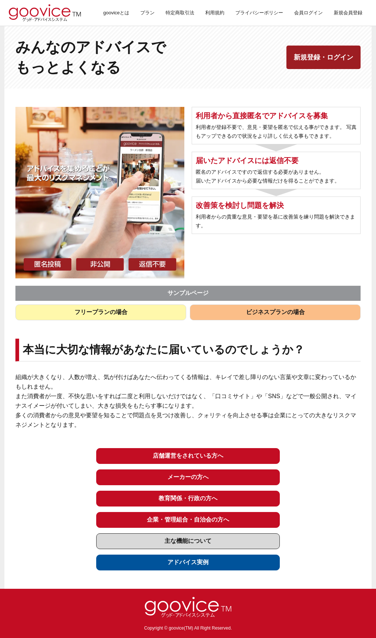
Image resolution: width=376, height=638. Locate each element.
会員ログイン (308, 12)
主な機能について (188, 541)
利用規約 (214, 12)
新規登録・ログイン (323, 57)
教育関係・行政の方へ (188, 498)
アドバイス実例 (188, 562)
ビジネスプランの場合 (275, 312)
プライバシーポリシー (259, 12)
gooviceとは (116, 12)
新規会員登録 (348, 12)
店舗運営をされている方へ (188, 456)
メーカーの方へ (188, 477)
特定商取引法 (180, 12)
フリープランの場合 (101, 312)
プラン (147, 12)
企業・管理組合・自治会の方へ (188, 519)
